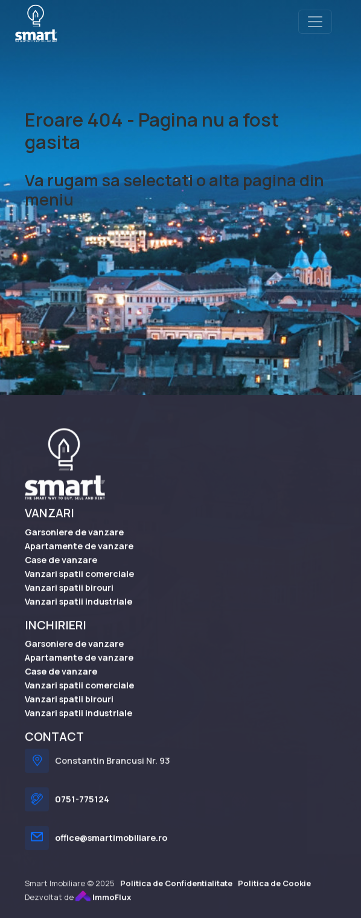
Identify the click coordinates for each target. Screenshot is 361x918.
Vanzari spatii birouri (69, 602)
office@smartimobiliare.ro (111, 853)
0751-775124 (82, 814)
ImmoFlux (103, 912)
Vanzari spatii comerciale (79, 588)
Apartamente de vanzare (79, 561)
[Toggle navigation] (315, 22)
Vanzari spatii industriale (78, 616)
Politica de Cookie (274, 898)
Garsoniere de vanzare (74, 547)
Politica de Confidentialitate (176, 898)
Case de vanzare (61, 574)
